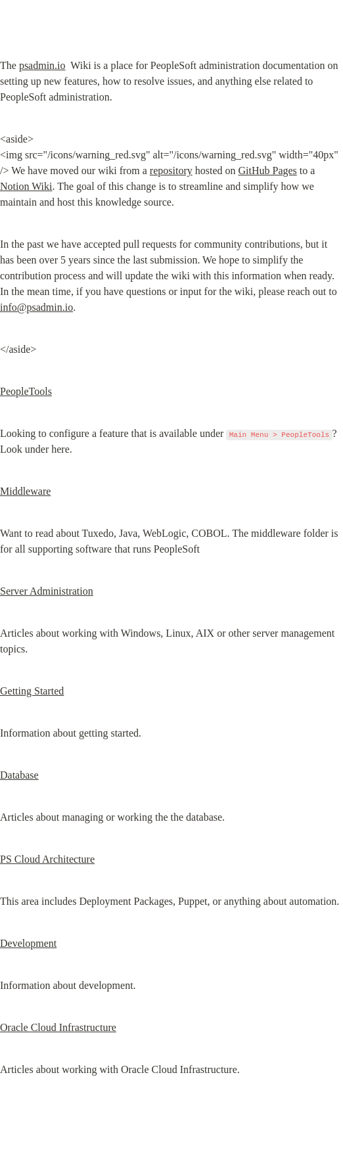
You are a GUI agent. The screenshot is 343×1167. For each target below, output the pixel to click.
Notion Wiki (26, 186)
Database (19, 775)
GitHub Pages (267, 170)
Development (28, 943)
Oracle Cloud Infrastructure (58, 1027)
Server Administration (46, 591)
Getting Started (32, 691)
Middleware (25, 491)
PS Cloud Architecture (47, 859)
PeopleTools (26, 391)
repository (171, 170)
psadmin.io (42, 65)
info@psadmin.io (36, 307)
